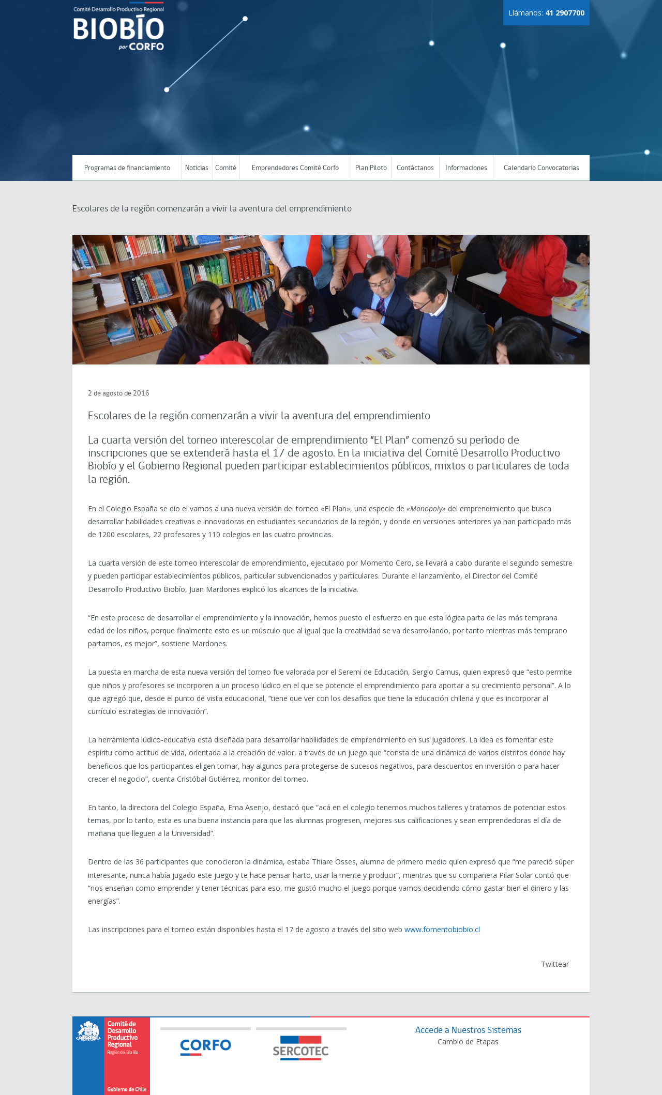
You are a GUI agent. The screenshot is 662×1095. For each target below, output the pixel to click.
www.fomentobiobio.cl (442, 929)
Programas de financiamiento (127, 168)
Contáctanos (415, 168)
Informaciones (466, 168)
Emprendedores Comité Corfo (295, 168)
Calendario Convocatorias (541, 168)
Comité (225, 168)
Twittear (555, 964)
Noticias (196, 168)
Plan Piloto (371, 168)
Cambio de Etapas (468, 1041)
